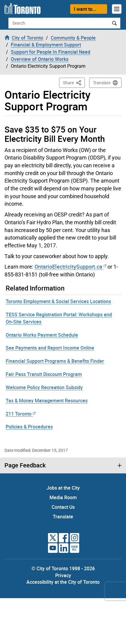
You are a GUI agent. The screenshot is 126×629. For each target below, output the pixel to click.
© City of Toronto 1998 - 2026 (63, 568)
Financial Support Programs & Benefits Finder (55, 361)
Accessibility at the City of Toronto (63, 582)
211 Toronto (20, 413)
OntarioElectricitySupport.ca (70, 266)
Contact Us (63, 507)
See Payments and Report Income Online (50, 347)
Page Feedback (25, 465)
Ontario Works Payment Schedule (42, 335)
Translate (101, 82)
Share (74, 82)
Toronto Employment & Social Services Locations (58, 301)
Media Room (63, 497)
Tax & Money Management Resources (47, 400)
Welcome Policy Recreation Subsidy (44, 387)
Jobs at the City (63, 487)
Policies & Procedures (29, 426)
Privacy (63, 575)
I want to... (85, 9)
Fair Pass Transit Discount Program (44, 374)
